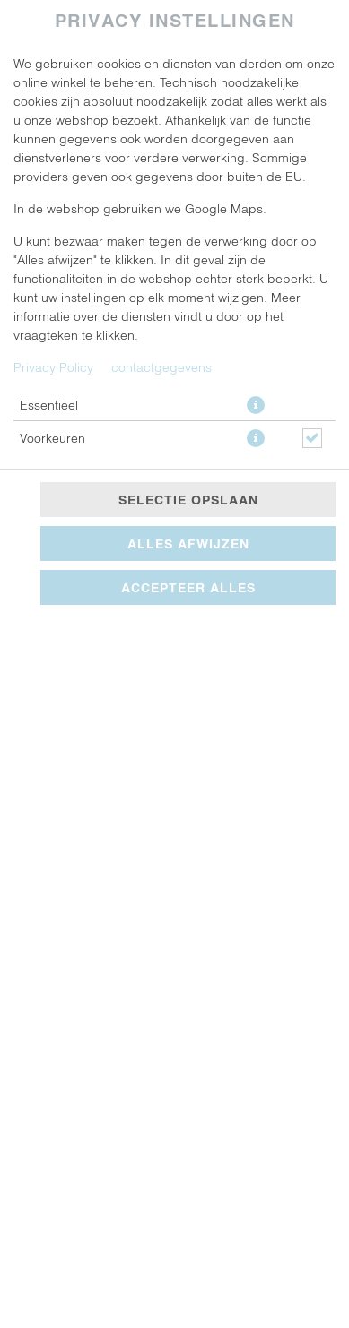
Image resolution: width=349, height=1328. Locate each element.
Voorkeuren (52, 437)
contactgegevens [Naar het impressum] (161, 367)
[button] (256, 405)
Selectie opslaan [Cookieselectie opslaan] (188, 499)
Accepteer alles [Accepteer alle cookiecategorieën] (188, 587)
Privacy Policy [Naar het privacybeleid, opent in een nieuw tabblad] (53, 367)
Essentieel (49, 404)
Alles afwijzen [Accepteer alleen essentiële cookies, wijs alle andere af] (188, 543)
